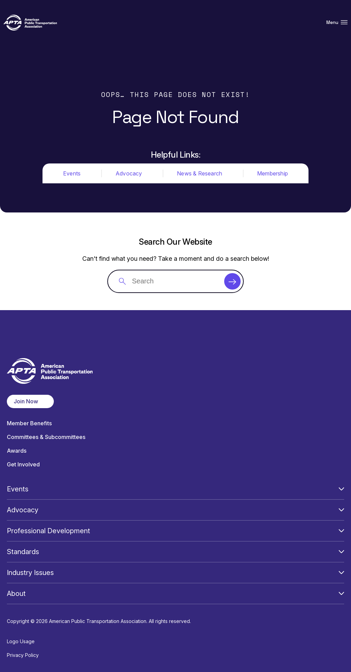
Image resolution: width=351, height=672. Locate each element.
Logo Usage (21, 641)
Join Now (26, 401)
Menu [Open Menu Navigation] (337, 22)
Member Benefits (29, 423)
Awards (16, 451)
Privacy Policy (23, 655)
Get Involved (23, 464)
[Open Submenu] (341, 489)
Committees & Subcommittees (46, 437)
